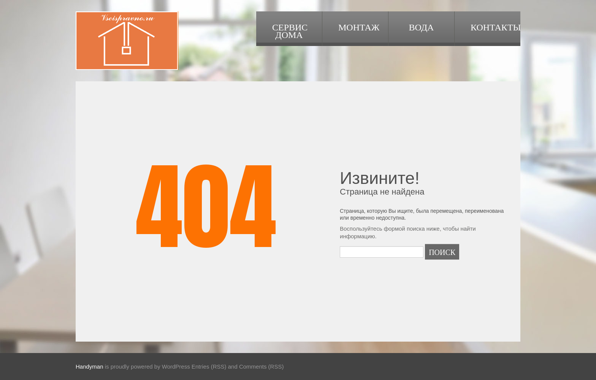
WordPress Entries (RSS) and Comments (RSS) (223, 366)
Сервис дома (290, 30)
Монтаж (358, 26)
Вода (421, 26)
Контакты (495, 26)
